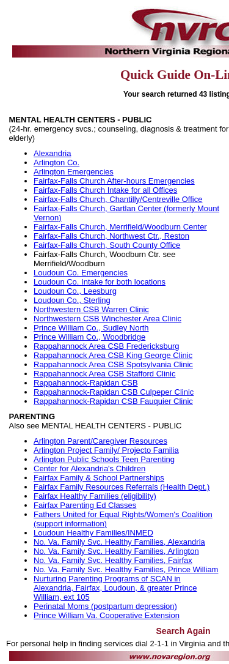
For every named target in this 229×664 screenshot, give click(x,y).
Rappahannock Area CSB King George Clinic (113, 355)
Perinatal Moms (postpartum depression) (105, 606)
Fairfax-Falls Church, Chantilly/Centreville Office (118, 199)
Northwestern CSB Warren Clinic (91, 309)
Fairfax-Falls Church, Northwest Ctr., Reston (111, 236)
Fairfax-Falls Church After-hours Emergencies (114, 180)
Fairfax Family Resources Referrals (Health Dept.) (121, 486)
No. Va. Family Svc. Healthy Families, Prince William (126, 569)
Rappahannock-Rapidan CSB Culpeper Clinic (114, 392)
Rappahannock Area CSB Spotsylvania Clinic (113, 364)
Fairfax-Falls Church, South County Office (107, 245)
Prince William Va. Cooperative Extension (107, 615)
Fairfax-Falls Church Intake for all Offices (105, 190)
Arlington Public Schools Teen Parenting (104, 459)
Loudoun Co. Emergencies (81, 272)
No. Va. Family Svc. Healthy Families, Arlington (116, 551)
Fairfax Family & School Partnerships (99, 477)
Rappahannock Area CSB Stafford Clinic (104, 373)
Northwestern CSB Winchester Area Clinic (107, 318)
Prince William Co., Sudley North (91, 327)
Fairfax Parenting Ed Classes (85, 505)
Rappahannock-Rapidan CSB (86, 382)
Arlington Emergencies (74, 171)
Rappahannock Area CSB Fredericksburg (106, 346)
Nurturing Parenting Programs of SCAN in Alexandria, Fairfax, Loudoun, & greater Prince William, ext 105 (115, 588)
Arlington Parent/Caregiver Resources (100, 441)
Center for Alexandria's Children (89, 468)
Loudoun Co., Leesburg (75, 291)
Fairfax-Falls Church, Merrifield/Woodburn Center (120, 226)
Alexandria (52, 153)
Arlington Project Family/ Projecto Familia (106, 450)
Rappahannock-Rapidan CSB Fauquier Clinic (113, 401)
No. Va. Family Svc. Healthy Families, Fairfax (113, 560)
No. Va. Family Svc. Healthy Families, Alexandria (119, 541)
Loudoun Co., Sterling (72, 300)
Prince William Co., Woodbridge (89, 336)
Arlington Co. (56, 162)
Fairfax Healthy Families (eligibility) (95, 496)
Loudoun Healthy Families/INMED (93, 532)
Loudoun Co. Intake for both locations (99, 281)
